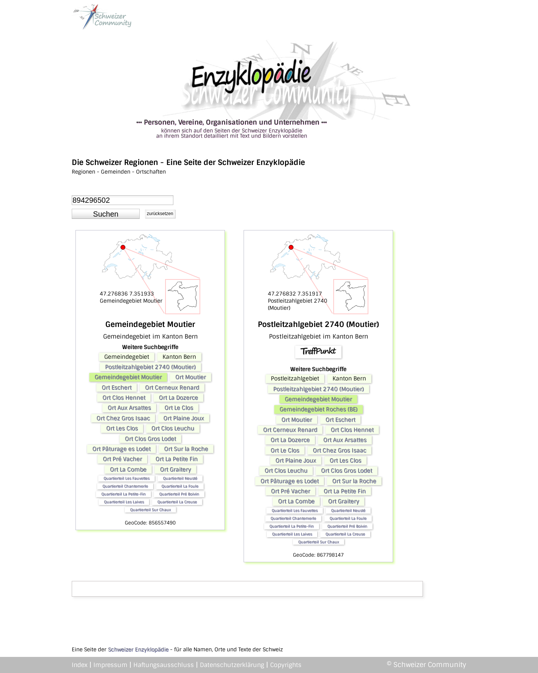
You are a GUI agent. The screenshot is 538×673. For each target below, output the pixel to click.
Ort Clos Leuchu (172, 428)
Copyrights (286, 665)
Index (79, 665)
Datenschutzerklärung (232, 665)
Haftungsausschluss (163, 665)
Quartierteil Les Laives (124, 501)
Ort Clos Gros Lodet (150, 439)
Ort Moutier (190, 377)
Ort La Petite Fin (176, 459)
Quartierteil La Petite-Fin (123, 494)
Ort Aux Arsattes (129, 408)
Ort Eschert (117, 387)
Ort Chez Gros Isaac (123, 418)
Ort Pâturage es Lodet (121, 449)
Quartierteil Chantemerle (125, 486)
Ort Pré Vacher (122, 459)
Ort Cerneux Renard (172, 387)
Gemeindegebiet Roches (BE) (318, 409)
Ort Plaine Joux (183, 418)
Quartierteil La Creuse (177, 501)
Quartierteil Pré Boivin (179, 494)
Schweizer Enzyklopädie (138, 649)
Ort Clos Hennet (123, 397)
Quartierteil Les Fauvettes (126, 478)
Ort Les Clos (122, 428)
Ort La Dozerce (178, 397)
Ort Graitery (175, 469)
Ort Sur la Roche (186, 449)
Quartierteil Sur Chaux (150, 509)
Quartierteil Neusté (180, 478)
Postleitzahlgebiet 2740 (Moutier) (150, 367)
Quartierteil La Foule (179, 486)
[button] (105, 213)
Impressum (110, 665)
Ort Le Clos (178, 408)
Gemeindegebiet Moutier (128, 377)
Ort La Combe (128, 469)
